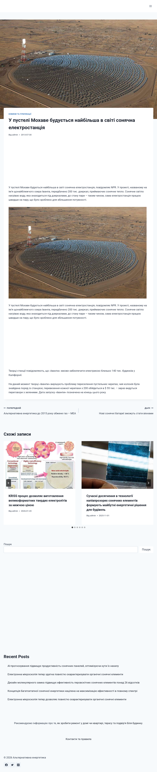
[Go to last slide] (8, 483)
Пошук (8, 544)
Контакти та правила (78, 739)
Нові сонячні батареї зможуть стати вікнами (117, 410)
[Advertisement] (78, 162)
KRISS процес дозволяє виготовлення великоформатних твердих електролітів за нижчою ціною (38, 500)
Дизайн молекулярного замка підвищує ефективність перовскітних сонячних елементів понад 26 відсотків (74, 682)
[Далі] (148, 483)
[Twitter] (12, 764)
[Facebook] (6, 764)
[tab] (72, 527)
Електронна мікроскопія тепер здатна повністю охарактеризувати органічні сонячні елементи (65, 674)
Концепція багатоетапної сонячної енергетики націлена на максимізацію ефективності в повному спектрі (72, 690)
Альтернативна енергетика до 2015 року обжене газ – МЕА (40, 410)
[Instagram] (18, 764)
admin (15, 134)
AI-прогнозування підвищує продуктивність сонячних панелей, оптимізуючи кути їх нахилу (63, 665)
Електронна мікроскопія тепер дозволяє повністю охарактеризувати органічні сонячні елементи (67, 699)
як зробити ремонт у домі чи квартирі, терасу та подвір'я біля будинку (99, 723)
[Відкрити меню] (150, 6)
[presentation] (39, 465)
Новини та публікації (20, 114)
